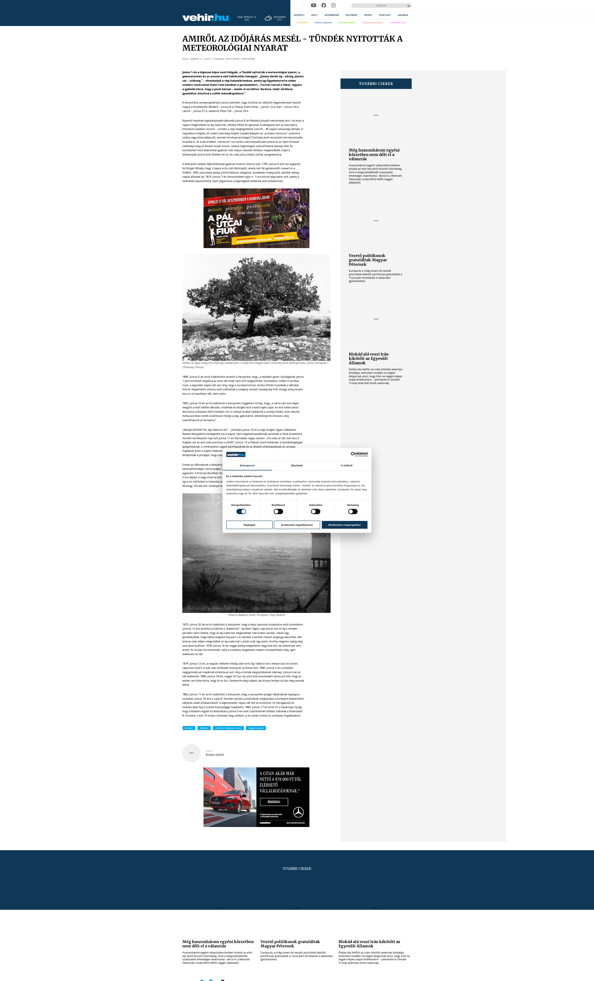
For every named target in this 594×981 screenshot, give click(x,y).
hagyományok (256, 728)
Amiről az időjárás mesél (228, 728)
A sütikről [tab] (346, 465)
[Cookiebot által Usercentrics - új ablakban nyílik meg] (353, 454)
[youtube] (313, 5)
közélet (189, 728)
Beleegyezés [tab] (247, 465)
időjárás (204, 728)
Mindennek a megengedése (344, 524)
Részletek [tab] (297, 465)
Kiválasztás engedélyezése (297, 524)
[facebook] (323, 5)
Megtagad (249, 524)
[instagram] (333, 5)
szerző (209, 751)
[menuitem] (299, 15)
